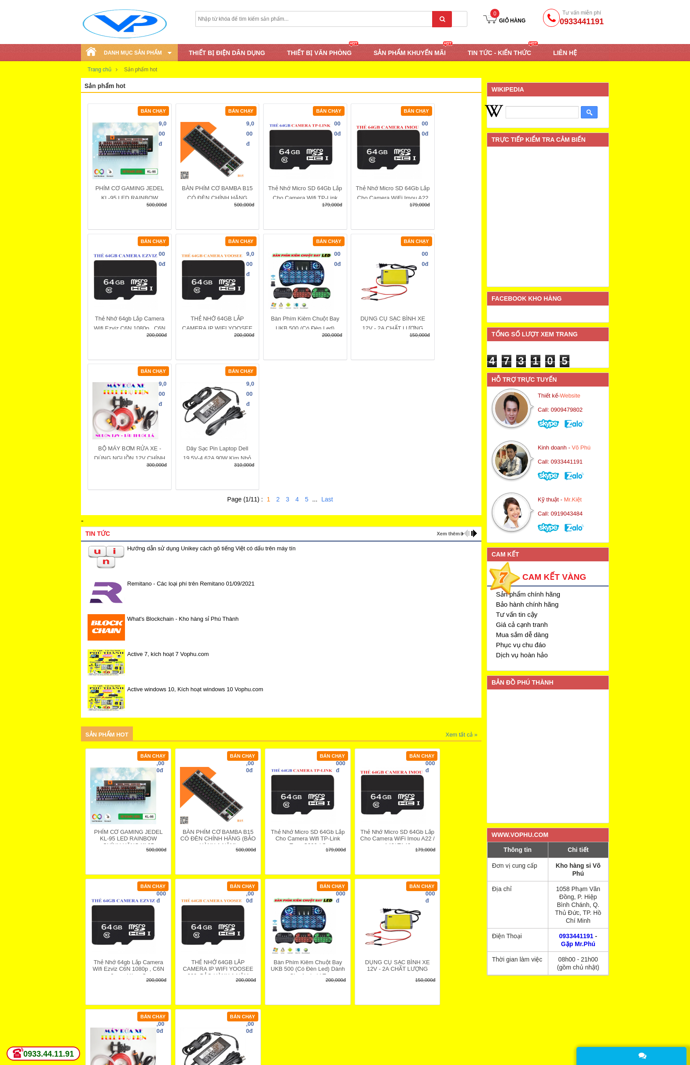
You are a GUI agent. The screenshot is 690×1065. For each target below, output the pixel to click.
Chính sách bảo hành (216, 1030)
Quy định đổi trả (314, 1041)
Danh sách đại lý (421, 1052)
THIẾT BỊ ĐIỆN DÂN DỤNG (227, 52)
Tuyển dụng (414, 1019)
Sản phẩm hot (106, 604)
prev (467, 403)
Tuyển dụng (97, 1030)
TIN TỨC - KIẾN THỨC (499, 52)
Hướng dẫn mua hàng (322, 1019)
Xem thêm (448, 403)
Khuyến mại (97, 1019)
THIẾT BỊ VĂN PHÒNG (319, 52)
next (474, 403)
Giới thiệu (411, 1008)
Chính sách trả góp (213, 1041)
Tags (87, 1052)
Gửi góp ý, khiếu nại (425, 1041)
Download (94, 1041)
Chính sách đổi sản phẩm (222, 1019)
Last (327, 369)
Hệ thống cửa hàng (318, 1008)
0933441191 (576, 936)
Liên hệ (565, 52)
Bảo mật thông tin (422, 1030)
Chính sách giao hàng (216, 1008)
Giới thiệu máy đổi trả (216, 1052)
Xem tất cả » (461, 604)
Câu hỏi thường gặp (319, 1052)
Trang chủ (99, 69)
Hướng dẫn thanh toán (323, 1030)
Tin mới (91, 1008)
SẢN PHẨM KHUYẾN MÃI (410, 52)
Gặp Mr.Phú (578, 943)
